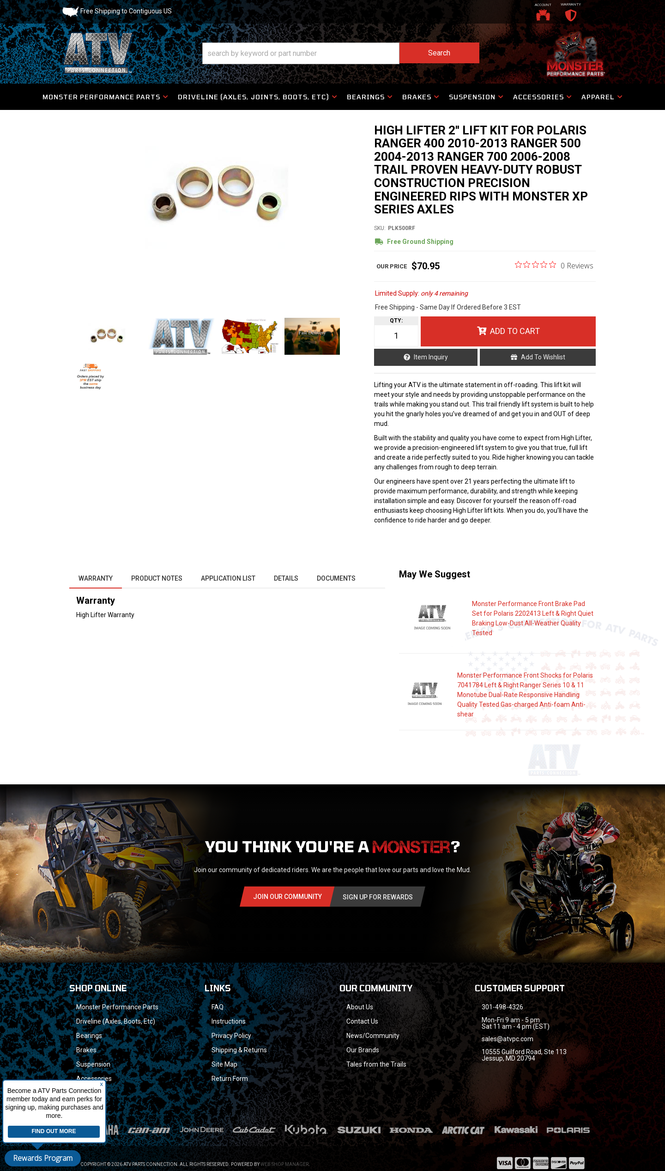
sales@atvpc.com (507, 1039)
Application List (228, 578)
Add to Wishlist (543, 357)
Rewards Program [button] (43, 1158)
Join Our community (287, 896)
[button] (340, 53)
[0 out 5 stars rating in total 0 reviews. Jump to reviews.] (554, 265)
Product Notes (156, 578)
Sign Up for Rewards (378, 897)
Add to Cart (515, 331)
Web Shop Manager (284, 1152)
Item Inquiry (431, 357)
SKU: (380, 228)
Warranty (96, 578)
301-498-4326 (502, 1007)
